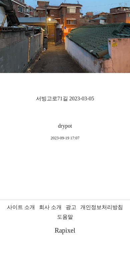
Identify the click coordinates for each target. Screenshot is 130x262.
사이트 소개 (21, 207)
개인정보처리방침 (101, 207)
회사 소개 (50, 207)
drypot (65, 126)
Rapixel (65, 230)
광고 (71, 207)
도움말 (65, 217)
